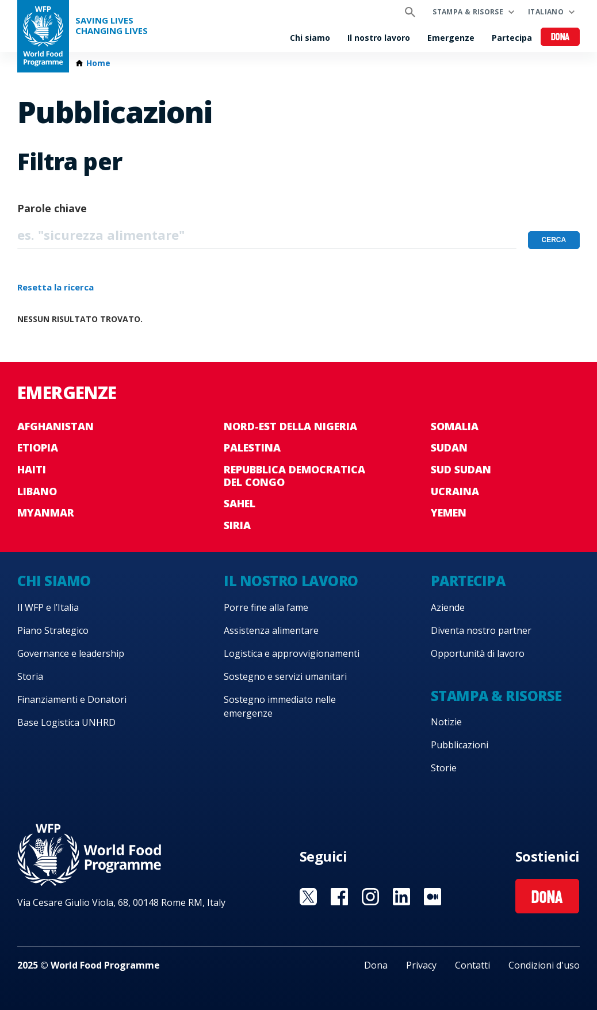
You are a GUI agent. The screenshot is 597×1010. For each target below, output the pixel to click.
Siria (237, 525)
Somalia (455, 426)
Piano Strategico (53, 630)
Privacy (421, 965)
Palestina (252, 447)
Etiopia (37, 447)
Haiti (31, 469)
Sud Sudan (461, 469)
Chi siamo (310, 37)
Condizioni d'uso (544, 965)
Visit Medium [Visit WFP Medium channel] (432, 896)
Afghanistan (55, 426)
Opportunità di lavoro (478, 653)
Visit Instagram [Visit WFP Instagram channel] (370, 896)
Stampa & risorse (468, 12)
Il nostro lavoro (378, 37)
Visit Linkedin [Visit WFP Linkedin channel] (401, 896)
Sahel (239, 503)
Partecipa (512, 37)
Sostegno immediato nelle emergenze (280, 706)
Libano (37, 491)
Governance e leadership (70, 653)
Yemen (448, 512)
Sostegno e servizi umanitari (285, 676)
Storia (30, 676)
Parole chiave (52, 208)
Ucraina (455, 491)
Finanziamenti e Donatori (72, 699)
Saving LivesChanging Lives (111, 26)
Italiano (546, 12)
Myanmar (45, 512)
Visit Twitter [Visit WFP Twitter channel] (308, 896)
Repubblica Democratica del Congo (294, 475)
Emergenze (450, 37)
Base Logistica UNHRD (66, 722)
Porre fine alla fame (266, 607)
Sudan (449, 447)
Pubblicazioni (459, 745)
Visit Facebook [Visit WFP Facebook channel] (339, 896)
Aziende (448, 607)
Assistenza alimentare (271, 630)
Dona (560, 37)
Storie (444, 768)
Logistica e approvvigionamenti (291, 653)
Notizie (446, 722)
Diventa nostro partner (481, 630)
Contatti (472, 965)
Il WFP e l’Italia (48, 607)
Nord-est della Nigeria (290, 426)
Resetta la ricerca (55, 287)
